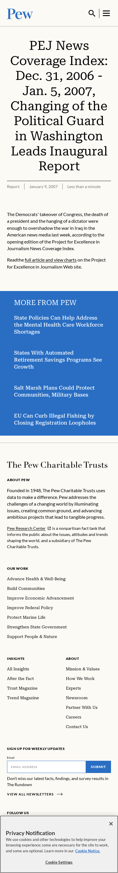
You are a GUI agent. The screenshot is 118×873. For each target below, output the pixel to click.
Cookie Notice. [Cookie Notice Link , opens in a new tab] (87, 851)
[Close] (111, 823)
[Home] (57, 464)
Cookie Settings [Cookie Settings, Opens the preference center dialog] (59, 862)
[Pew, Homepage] (20, 13)
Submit (98, 766)
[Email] (46, 766)
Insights (16, 658)
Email (11, 756)
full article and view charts (51, 259)
